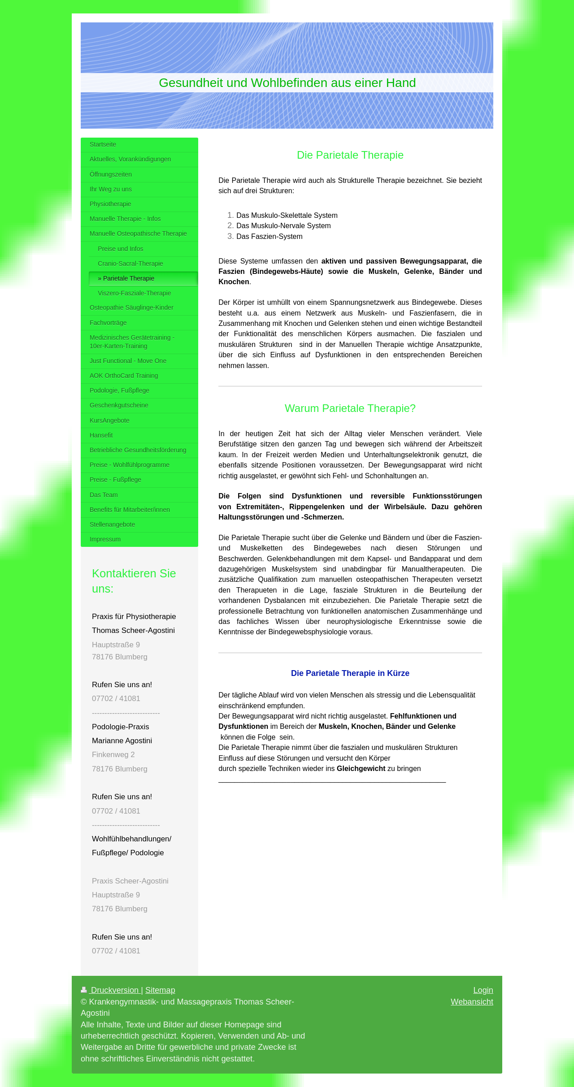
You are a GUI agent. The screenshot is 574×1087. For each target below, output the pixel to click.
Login (483, 990)
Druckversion (111, 990)
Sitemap (160, 990)
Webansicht (472, 1001)
